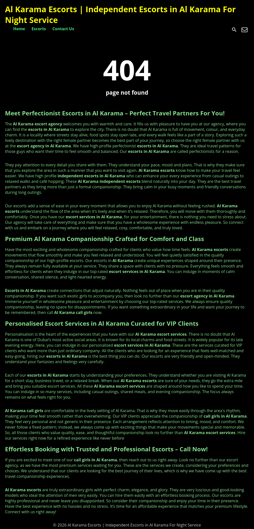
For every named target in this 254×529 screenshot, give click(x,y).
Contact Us (63, 28)
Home (19, 28)
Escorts (39, 28)
